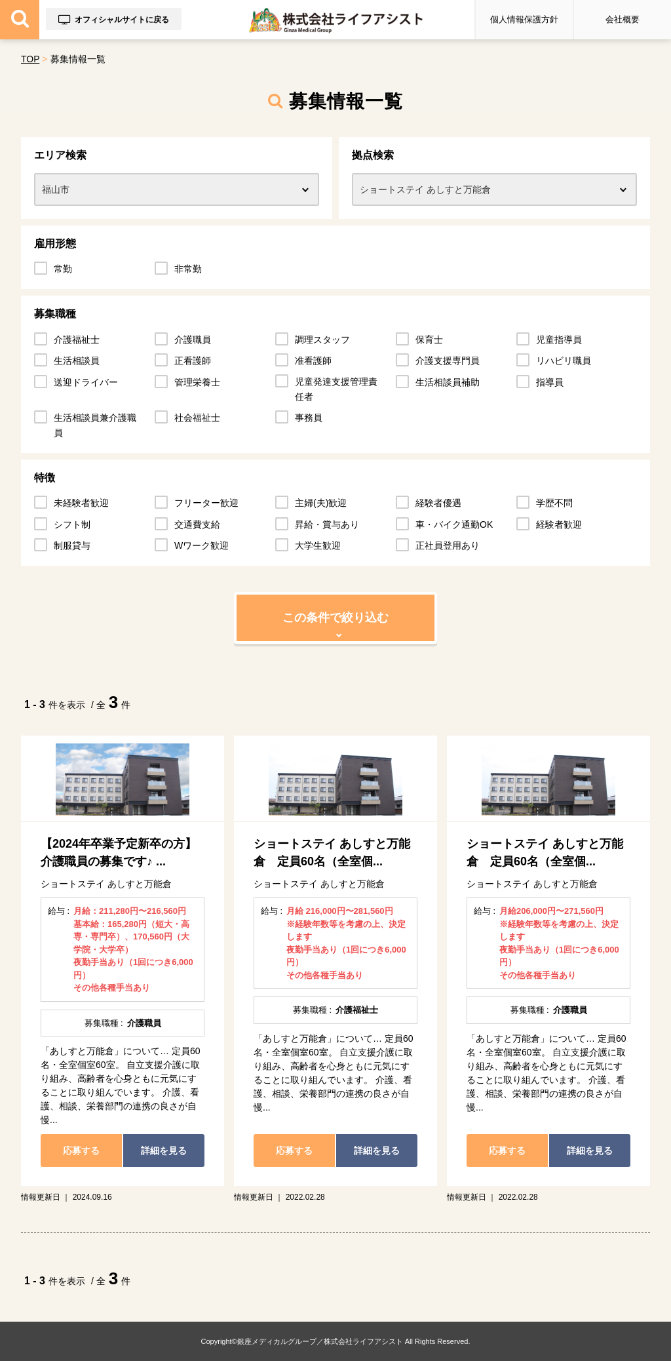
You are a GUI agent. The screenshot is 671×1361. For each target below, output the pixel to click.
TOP (30, 59)
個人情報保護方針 (524, 19)
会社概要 (622, 19)
